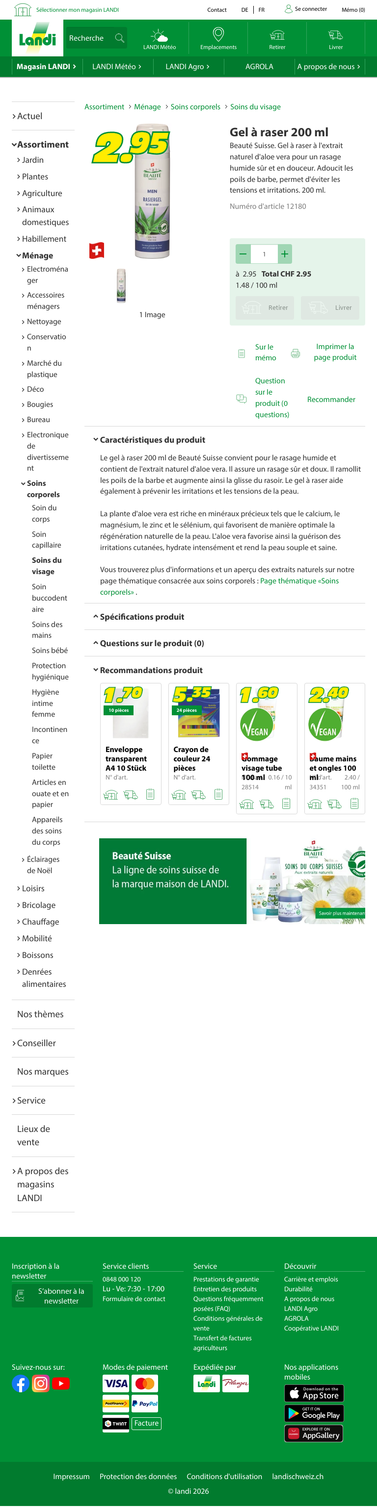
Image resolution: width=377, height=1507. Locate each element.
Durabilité (298, 1288)
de (245, 10)
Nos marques (43, 1071)
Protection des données (138, 1477)
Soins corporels (195, 107)
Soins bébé (50, 650)
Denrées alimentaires (44, 978)
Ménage (37, 255)
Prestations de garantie (226, 1279)
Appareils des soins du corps (47, 831)
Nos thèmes (40, 1014)
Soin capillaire (46, 540)
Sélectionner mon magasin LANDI (77, 10)
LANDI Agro (184, 67)
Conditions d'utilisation (224, 1477)
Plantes (35, 176)
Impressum (72, 1477)
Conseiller (36, 1043)
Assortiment (43, 144)
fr (262, 10)
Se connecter (311, 9)
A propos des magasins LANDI (43, 1184)
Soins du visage (255, 107)
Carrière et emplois (311, 1279)
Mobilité (37, 938)
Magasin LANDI (43, 67)
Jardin (33, 159)
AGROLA (259, 67)
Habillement (44, 238)
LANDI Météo (114, 67)
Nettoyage (44, 322)
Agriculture (42, 193)
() (353, 10)
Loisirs (33, 888)
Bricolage (38, 904)
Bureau (38, 420)
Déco (35, 389)
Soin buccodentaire (49, 598)
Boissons (38, 954)
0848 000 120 (122, 1279)
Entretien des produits (225, 1288)
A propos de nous (325, 67)
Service (31, 1100)
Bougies (40, 404)
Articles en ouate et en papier (50, 794)
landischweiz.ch (298, 1477)
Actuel (29, 116)
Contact (216, 10)
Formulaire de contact (134, 1298)
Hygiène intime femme (45, 703)
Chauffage (40, 921)
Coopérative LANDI (311, 1328)
